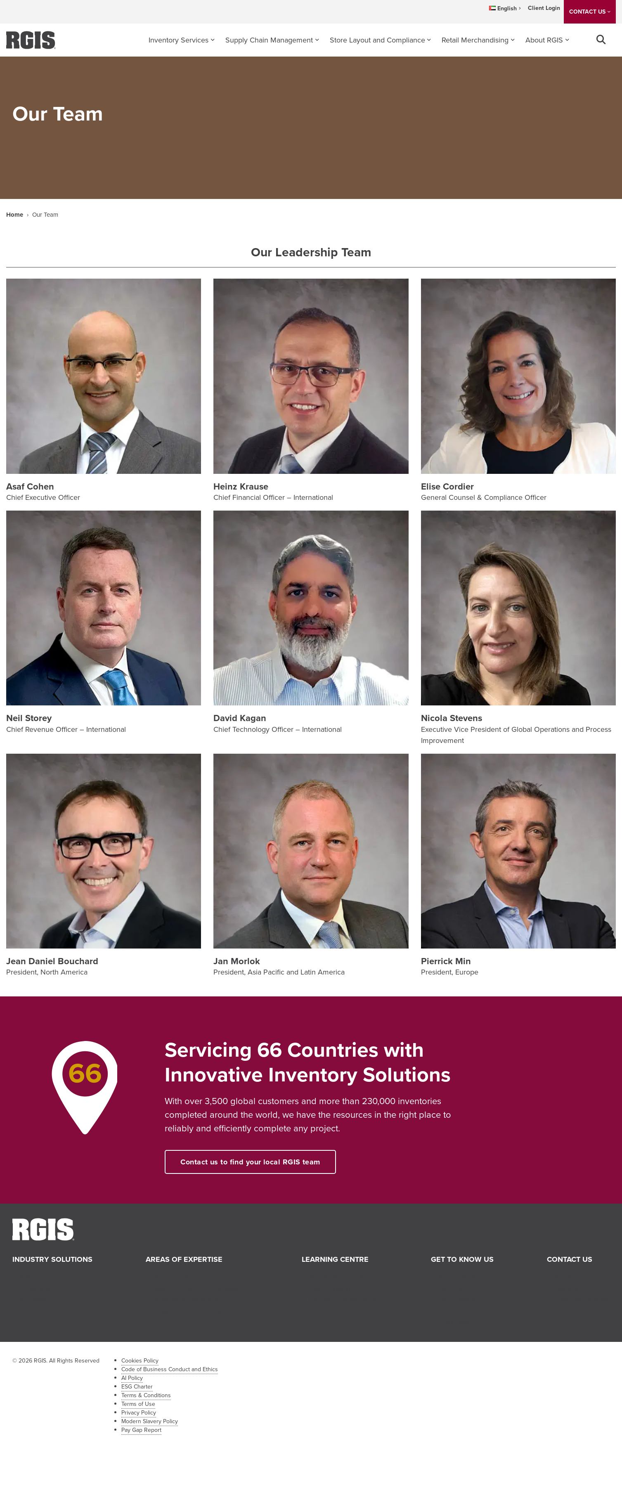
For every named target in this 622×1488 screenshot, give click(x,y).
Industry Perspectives (343, 1299)
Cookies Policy (139, 1360)
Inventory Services (178, 40)
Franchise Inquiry (582, 1299)
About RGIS (544, 40)
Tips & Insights (332, 1288)
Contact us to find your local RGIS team (250, 1162)
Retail (28, 1277)
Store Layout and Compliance (377, 40)
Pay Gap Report (141, 1430)
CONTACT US (587, 11)
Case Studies (330, 1310)
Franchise (454, 1321)
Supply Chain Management (269, 40)
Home (14, 214)
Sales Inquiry (575, 1277)
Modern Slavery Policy (149, 1421)
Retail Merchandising (475, 40)
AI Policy (132, 1378)
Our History (456, 1299)
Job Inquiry (572, 1288)
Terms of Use (138, 1404)
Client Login (544, 8)
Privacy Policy (138, 1412)
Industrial (34, 1299)
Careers (451, 1310)
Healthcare (37, 1288)
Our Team (454, 1288)
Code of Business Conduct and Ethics (169, 1369)
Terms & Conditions (146, 1395)
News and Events (337, 1277)
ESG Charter (137, 1386)
